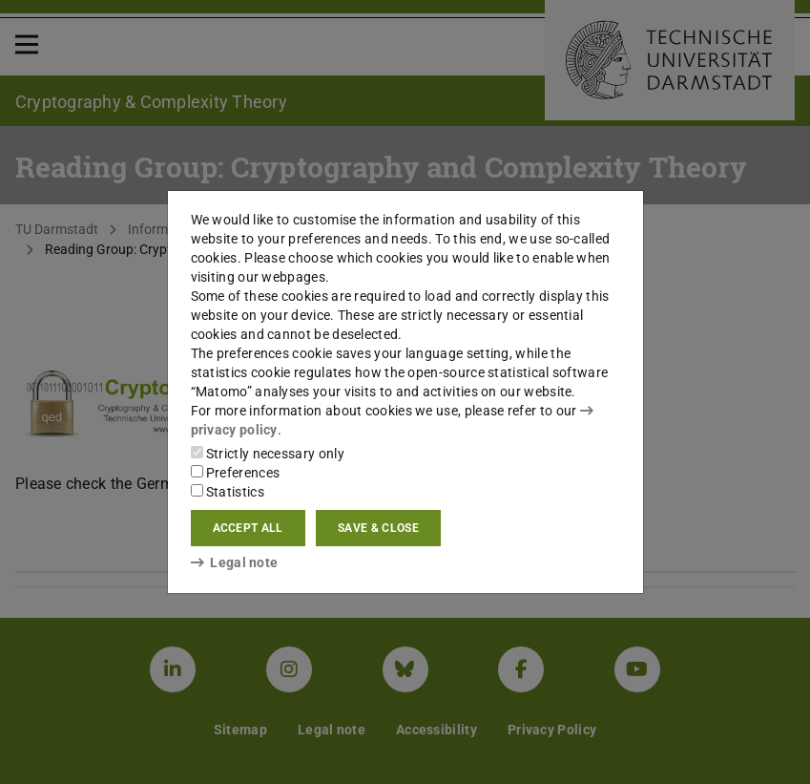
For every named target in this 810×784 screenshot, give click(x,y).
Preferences (235, 472)
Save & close (378, 528)
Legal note (235, 562)
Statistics (227, 491)
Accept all (248, 528)
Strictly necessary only (267, 453)
